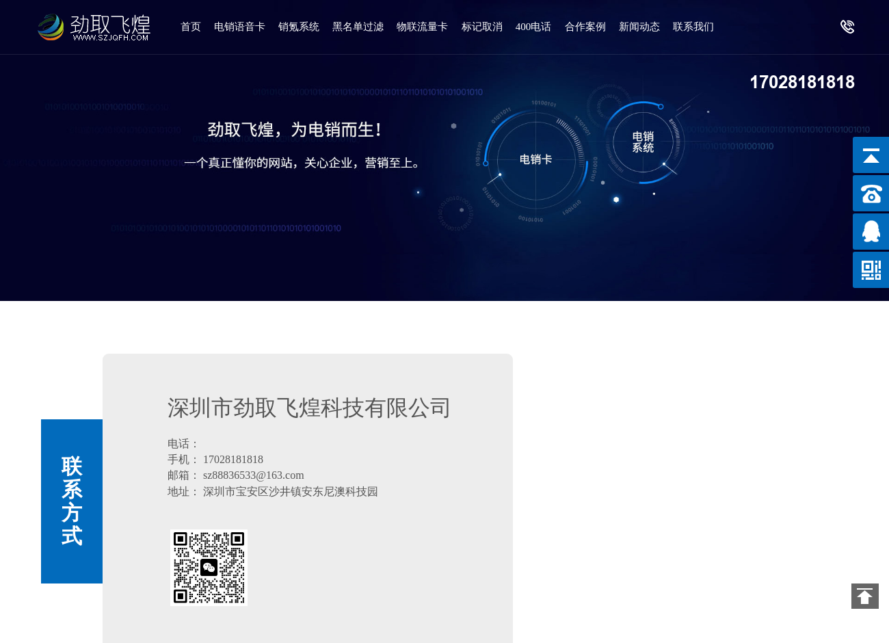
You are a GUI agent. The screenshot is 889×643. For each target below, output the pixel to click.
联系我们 (201, 81)
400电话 (543, 26)
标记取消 (489, 26)
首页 (191, 26)
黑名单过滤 (363, 26)
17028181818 (802, 82)
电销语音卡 (241, 26)
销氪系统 (302, 26)
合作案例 (596, 26)
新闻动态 (651, 26)
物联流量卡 (429, 26)
